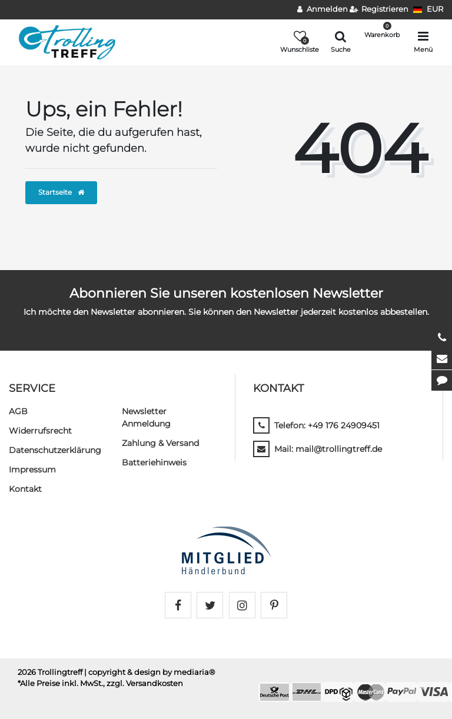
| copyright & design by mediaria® (149, 672)
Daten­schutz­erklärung (55, 450)
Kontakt (25, 489)
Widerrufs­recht (40, 430)
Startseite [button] (61, 192)
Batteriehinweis (154, 462)
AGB (18, 411)
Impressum (32, 469)
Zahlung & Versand (160, 443)
